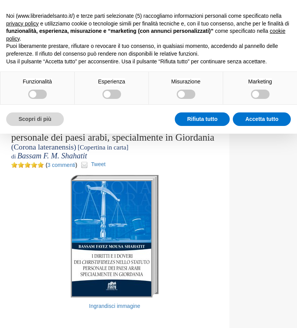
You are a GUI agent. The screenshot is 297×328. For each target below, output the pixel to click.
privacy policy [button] (22, 23)
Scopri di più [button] (35, 119)
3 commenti (61, 165)
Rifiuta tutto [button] (202, 119)
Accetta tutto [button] (261, 119)
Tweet (98, 164)
